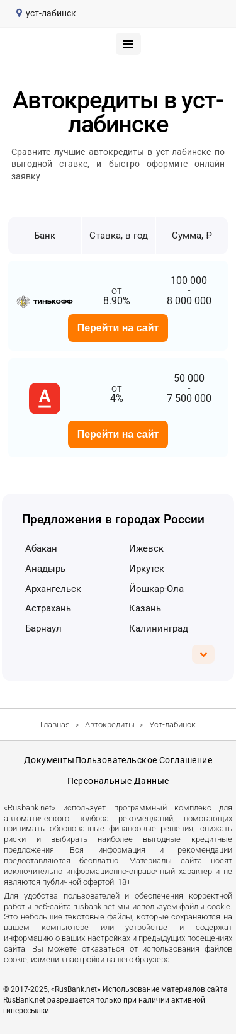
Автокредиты (110, 724)
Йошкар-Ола (156, 588)
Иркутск (146, 568)
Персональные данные (118, 781)
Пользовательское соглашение (143, 760)
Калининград (158, 628)
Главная (55, 724)
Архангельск (53, 588)
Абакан (41, 548)
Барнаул (43, 628)
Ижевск (146, 548)
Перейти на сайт (118, 327)
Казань (145, 608)
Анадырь (45, 568)
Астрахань (48, 608)
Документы (49, 760)
